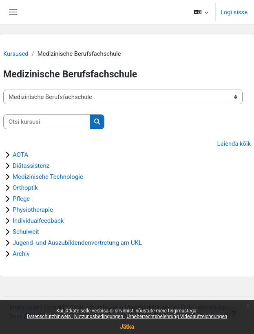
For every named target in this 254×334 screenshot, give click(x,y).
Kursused (16, 53)
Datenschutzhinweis (49, 316)
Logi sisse (234, 12)
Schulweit (26, 231)
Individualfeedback (38, 220)
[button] (201, 12)
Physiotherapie (33, 209)
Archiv (21, 253)
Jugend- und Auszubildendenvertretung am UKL (77, 242)
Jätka (127, 326)
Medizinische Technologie (48, 176)
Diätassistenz (31, 165)
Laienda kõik (234, 143)
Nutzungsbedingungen (99, 316)
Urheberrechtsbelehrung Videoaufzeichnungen (176, 316)
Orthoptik (25, 187)
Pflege (21, 198)
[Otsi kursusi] (46, 121)
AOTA (20, 154)
